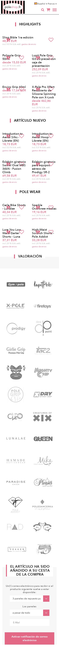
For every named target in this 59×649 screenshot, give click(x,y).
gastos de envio (29, 44)
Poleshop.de (20, 2)
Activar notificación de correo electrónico (29, 638)
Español (40, 3)
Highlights (30, 24)
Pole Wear (30, 192)
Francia (52, 3)
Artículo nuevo (30, 120)
